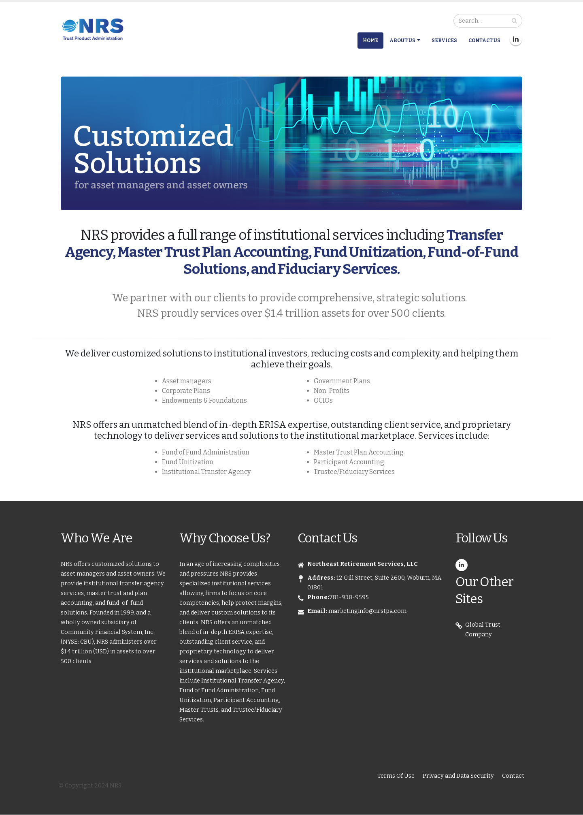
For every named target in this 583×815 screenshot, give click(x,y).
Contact (513, 775)
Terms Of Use (396, 775)
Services (444, 40)
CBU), (88, 641)
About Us (402, 40)
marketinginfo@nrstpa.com (367, 611)
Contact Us (484, 40)
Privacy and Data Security (458, 775)
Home (370, 40)
